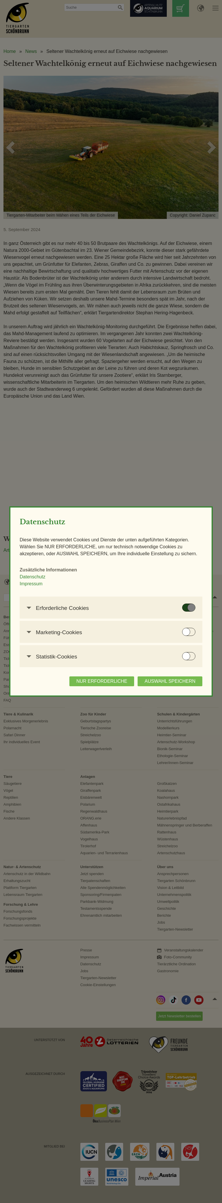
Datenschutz (32, 576)
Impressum (31, 583)
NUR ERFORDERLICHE (101, 681)
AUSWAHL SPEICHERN (170, 681)
